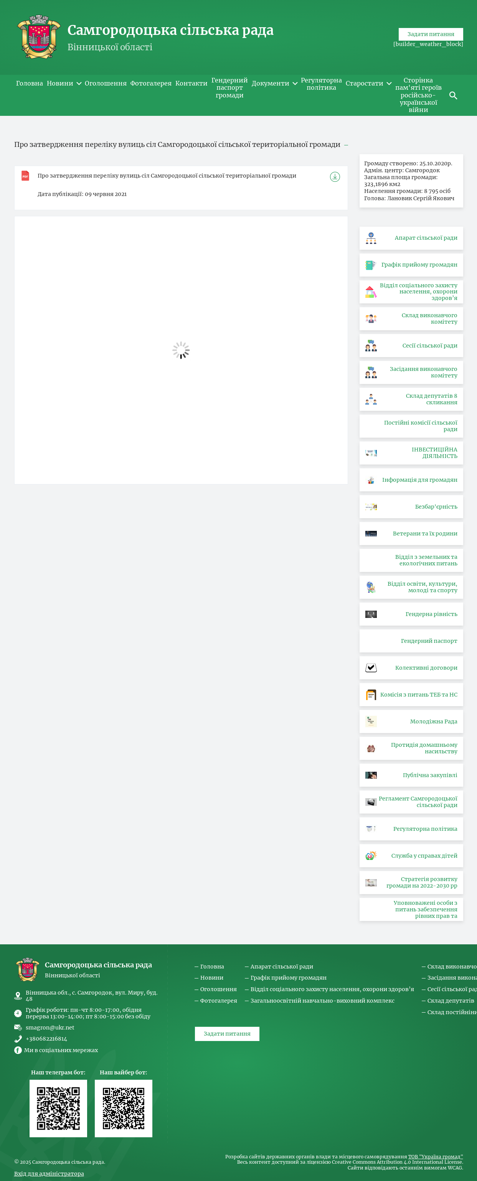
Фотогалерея (218, 1001)
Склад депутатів (450, 1001)
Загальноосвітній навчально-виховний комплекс (322, 1001)
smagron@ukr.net (50, 1027)
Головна (212, 967)
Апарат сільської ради (282, 967)
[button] (453, 95)
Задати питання (431, 47)
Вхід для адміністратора (49, 1173)
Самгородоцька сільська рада (171, 30)
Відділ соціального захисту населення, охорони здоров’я (332, 989)
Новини (211, 978)
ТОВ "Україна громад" (435, 1157)
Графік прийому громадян (289, 978)
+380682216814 (46, 1039)
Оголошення (218, 989)
